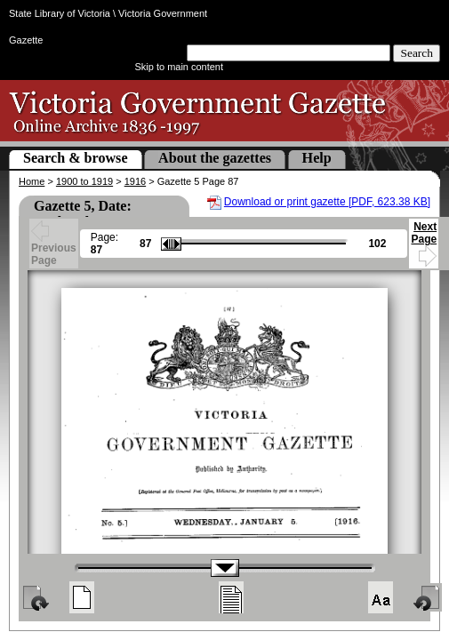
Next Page (424, 240)
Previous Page (53, 245)
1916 (135, 181)
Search (416, 53)
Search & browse (75, 157)
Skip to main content (179, 66)
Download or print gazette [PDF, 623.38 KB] (327, 202)
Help (317, 157)
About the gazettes (214, 157)
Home (31, 181)
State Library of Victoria (59, 13)
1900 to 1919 (84, 181)
